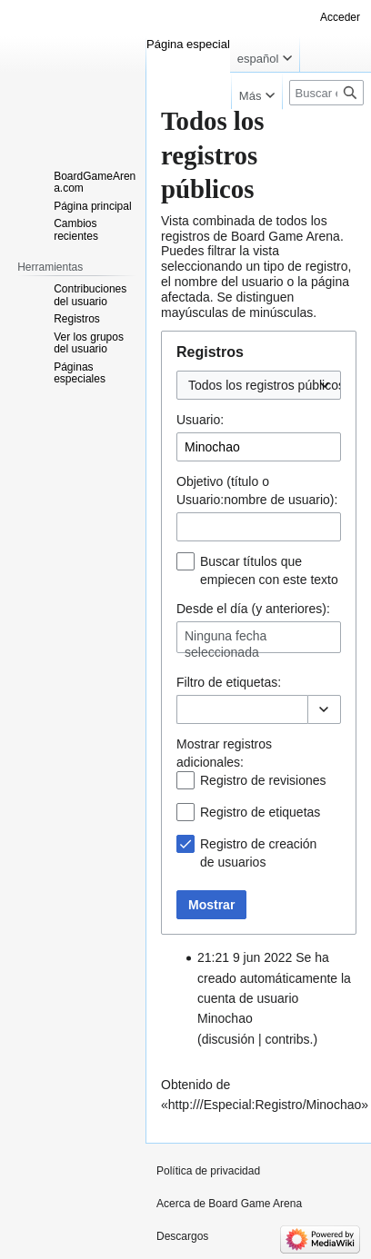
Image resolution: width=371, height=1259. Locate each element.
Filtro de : (228, 682)
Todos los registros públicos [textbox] (266, 385)
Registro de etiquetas (260, 812)
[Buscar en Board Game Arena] (326, 92)
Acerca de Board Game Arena (229, 1203)
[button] (324, 709)
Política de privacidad (208, 1171)
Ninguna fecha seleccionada (225, 644)
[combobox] (258, 385)
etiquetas (251, 682)
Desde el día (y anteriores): (253, 608)
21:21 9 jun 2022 (244, 957)
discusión (228, 1039)
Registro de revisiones (263, 780)
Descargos (182, 1236)
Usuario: (200, 419)
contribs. (289, 1039)
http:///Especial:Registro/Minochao (264, 1104)
